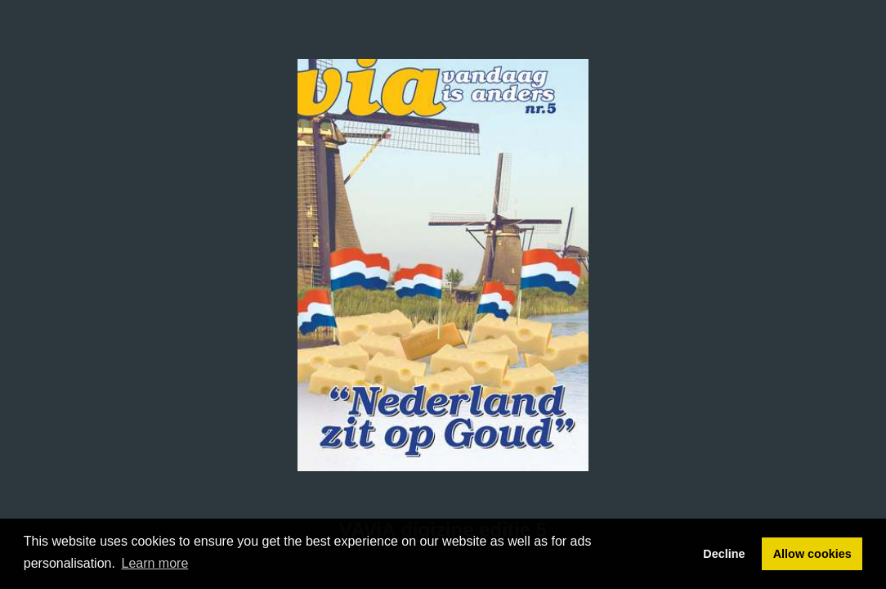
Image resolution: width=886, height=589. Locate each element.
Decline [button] (724, 553)
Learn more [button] (155, 563)
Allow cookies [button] (812, 553)
